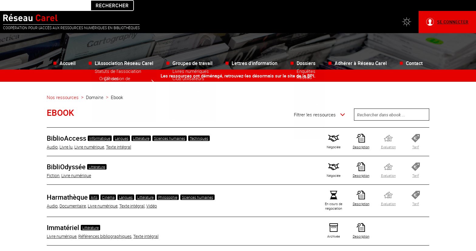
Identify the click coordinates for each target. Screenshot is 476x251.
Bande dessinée (78, 245)
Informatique (99, 127)
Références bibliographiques (104, 225)
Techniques (199, 127)
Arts (94, 186)
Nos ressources (63, 86)
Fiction (53, 164)
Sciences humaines (169, 127)
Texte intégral (118, 136)
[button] (406, 11)
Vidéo (151, 195)
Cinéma (108, 186)
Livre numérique (89, 136)
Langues (121, 127)
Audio (52, 136)
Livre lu (66, 136)
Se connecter (452, 11)
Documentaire (72, 195)
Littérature (141, 127)
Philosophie (167, 186)
